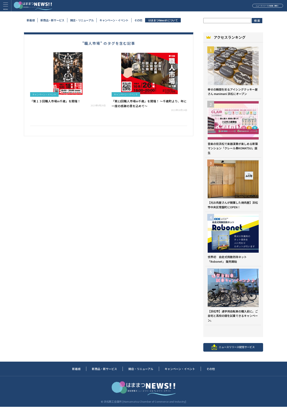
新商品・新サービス (52, 20)
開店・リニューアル (82, 20)
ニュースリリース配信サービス (233, 348)
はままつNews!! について (163, 20)
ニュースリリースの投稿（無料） (254, 6)
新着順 (31, 20)
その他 (138, 20)
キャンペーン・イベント (113, 20)
